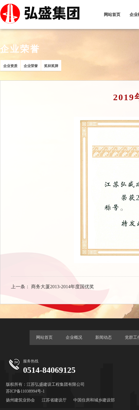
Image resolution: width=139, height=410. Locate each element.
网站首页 (112, 14)
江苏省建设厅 (54, 400)
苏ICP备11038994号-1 (25, 391)
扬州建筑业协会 (20, 400)
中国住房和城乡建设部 (94, 400)
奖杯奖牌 (51, 66)
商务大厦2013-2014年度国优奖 (62, 286)
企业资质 (10, 66)
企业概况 (74, 337)
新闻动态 (103, 337)
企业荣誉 (31, 66)
